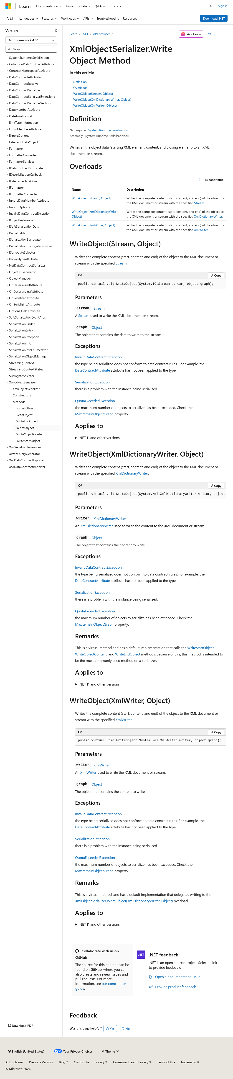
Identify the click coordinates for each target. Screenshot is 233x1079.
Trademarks (189, 1062)
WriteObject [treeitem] (25, 428)
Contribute (81, 1062)
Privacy (99, 1062)
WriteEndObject (127, 654)
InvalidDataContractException (98, 357)
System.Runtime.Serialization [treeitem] (29, 57)
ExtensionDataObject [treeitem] (23, 142)
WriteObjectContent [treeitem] (30, 434)
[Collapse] (56, 30)
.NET (85, 34)
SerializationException (92, 382)
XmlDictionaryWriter (208, 216)
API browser (101, 34)
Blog (62, 1062)
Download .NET (214, 18)
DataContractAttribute (92, 370)
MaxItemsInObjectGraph (94, 413)
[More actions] (222, 34)
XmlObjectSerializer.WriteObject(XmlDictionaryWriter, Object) (124, 900)
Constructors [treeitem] (22, 395)
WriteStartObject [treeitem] (28, 441)
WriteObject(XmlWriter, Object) (95, 105)
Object (96, 327)
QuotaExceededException (95, 400)
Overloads (80, 87)
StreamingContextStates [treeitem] (26, 369)
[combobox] (31, 40)
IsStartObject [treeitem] (25, 408)
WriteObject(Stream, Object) (93, 93)
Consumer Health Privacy (130, 1062)
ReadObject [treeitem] (24, 415)
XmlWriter (201, 230)
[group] (150, 494)
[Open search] (211, 6)
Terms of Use (166, 1062)
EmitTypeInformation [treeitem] (23, 122)
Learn (73, 34)
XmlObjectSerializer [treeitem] (26, 389)
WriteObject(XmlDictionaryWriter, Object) (102, 99)
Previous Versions (41, 1062)
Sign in (223, 6)
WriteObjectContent (91, 654)
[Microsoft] (8, 6)
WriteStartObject (200, 647)
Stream (199, 203)
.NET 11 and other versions (99, 437)
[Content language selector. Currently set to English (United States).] (26, 1051)
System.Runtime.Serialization (108, 130)
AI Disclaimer (14, 1062)
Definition (80, 82)
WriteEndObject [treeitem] (27, 421)
